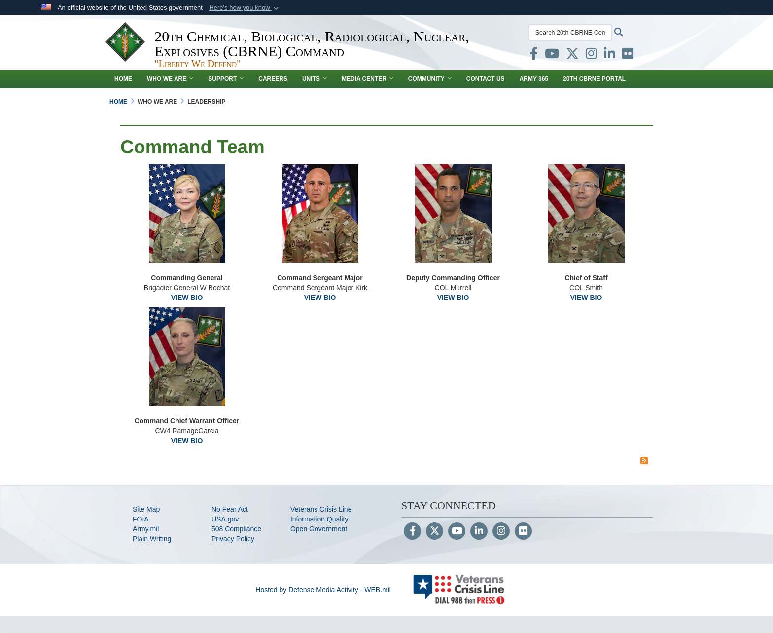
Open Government (318, 529)
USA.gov (225, 519)
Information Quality (319, 519)
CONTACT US (485, 78)
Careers (272, 78)
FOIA (141, 519)
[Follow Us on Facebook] (412, 532)
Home (123, 78)
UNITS (314, 78)
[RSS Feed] (644, 460)
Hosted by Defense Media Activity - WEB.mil (323, 590)
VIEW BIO (187, 297)
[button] (245, 8)
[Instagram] (501, 532)
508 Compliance (236, 529)
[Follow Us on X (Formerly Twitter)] (434, 532)
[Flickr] (523, 532)
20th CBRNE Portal (594, 78)
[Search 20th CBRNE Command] (569, 32)
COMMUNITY (430, 78)
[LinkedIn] (479, 532)
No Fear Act (229, 509)
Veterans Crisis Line (321, 509)
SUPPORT (226, 78)
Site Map (146, 509)
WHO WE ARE (170, 78)
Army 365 (534, 78)
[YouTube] (456, 532)
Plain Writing (152, 539)
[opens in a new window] (532, 56)
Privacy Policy (232, 539)
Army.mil (146, 529)
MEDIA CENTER (367, 78)
